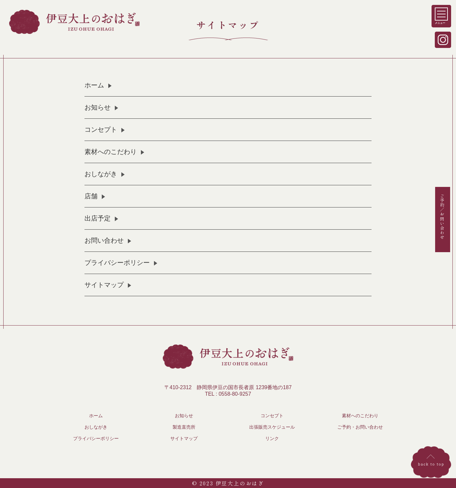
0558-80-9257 (235, 394)
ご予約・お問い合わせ (360, 427)
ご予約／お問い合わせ (442, 216)
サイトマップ (104, 284)
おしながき (100, 173)
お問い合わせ (104, 240)
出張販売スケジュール (272, 427)
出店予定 (97, 218)
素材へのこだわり (110, 151)
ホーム (94, 85)
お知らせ (97, 107)
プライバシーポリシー (117, 262)
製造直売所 (184, 427)
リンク (272, 438)
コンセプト (100, 129)
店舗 (91, 196)
